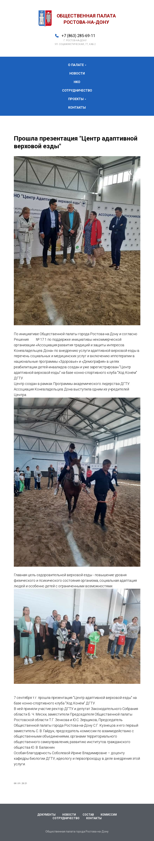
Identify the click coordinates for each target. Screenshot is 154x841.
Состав (88, 814)
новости (77, 73)
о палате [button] (76, 65)
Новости (69, 814)
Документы (46, 814)
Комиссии (109, 814)
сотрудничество (77, 90)
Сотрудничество (66, 818)
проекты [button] (76, 99)
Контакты (94, 818)
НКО (77, 82)
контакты (77, 107)
